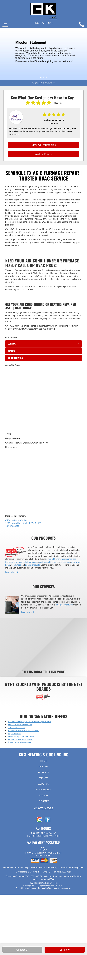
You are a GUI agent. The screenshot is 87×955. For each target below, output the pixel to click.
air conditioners (53, 559)
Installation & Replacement (20, 724)
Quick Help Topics (43, 83)
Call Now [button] (65, 949)
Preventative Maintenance (19, 742)
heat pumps (67, 559)
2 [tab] (44, 78)
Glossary (43, 801)
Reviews (43, 766)
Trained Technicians (16, 727)
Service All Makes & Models (20, 739)
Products (43, 772)
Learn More (11, 572)
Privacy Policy (43, 789)
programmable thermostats (26, 562)
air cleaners (65, 562)
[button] (44, 343)
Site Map (43, 795)
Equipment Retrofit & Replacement (23, 730)
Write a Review (43, 154)
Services (43, 778)
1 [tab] (41, 78)
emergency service (64, 604)
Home (43, 761)
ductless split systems (49, 562)
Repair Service (14, 733)
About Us (43, 784)
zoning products (32, 565)
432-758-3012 (43, 808)
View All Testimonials (43, 144)
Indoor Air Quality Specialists (21, 736)
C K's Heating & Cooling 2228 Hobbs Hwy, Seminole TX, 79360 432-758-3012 (23, 523)
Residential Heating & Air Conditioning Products (29, 721)
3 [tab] (47, 78)
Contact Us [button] (22, 949)
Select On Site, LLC (50, 883)
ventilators (16, 565)
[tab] (44, 343)
